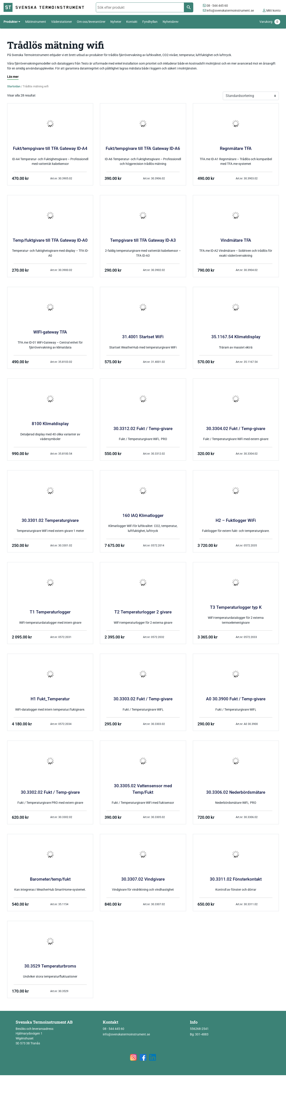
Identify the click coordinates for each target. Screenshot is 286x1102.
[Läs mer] (13, 77)
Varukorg (269, 22)
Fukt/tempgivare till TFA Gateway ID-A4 (50, 148)
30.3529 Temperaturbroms (50, 966)
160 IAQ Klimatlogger (143, 515)
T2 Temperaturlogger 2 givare (143, 612)
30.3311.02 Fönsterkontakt (236, 879)
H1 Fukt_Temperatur (50, 699)
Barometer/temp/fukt (50, 879)
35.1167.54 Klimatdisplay (235, 336)
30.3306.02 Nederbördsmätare (235, 792)
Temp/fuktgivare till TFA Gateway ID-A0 (50, 240)
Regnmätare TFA (236, 148)
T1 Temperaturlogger (50, 612)
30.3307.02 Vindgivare (143, 879)
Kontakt (131, 21)
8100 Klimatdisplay (50, 423)
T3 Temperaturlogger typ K (236, 607)
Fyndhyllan (150, 21)
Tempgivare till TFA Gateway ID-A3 (143, 240)
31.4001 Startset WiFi (143, 336)
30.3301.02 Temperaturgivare (50, 520)
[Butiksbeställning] (251, 96)
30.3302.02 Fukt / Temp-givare (50, 792)
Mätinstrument (35, 21)
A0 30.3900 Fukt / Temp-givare (235, 699)
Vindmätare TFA (236, 240)
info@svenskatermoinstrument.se (228, 11)
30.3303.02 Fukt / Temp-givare (143, 699)
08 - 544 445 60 (215, 6)
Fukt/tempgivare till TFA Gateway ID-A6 (143, 148)
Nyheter (115, 21)
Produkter (11, 21)
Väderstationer (61, 21)
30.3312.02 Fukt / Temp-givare (143, 428)
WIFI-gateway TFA (50, 332)
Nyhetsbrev (171, 21)
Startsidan (13, 86)
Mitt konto (272, 11)
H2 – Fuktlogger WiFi (236, 520)
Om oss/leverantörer (91, 21)
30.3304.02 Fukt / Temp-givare (235, 428)
